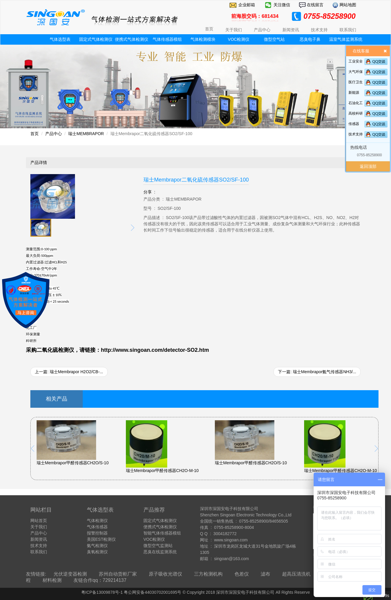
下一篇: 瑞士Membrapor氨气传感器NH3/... (317, 371)
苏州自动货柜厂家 (118, 573)
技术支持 (355, 134)
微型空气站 (274, 39)
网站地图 (347, 4)
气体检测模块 (202, 39)
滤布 (265, 573)
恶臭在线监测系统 (160, 551)
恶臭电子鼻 (310, 39)
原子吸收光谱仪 (165, 573)
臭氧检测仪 (97, 551)
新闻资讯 (38, 539)
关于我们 (38, 526)
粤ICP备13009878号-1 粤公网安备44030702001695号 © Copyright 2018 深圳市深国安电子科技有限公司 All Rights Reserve (195, 592)
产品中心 (53, 133)
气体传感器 (97, 526)
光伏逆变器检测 (70, 573)
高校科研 (355, 113)
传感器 (353, 124)
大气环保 (355, 72)
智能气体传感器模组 (162, 533)
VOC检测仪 (238, 39)
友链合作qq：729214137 (99, 580)
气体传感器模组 (167, 39)
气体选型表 (60, 39)
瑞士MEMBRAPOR (86, 133)
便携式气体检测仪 (131, 39)
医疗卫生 (355, 82)
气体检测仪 (97, 520)
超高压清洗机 (296, 573)
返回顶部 (368, 166)
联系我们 (38, 551)
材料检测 (52, 580)
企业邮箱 (246, 4)
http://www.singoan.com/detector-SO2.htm (155, 350)
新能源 (353, 92)
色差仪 (241, 573)
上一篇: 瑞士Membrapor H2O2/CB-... (69, 371)
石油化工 (355, 103)
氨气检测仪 (97, 545)
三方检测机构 (208, 573)
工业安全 (355, 61)
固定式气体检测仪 (95, 39)
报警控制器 (97, 533)
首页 (209, 28)
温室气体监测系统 (345, 39)
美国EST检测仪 (101, 539)
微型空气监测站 (158, 545)
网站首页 (38, 520)
